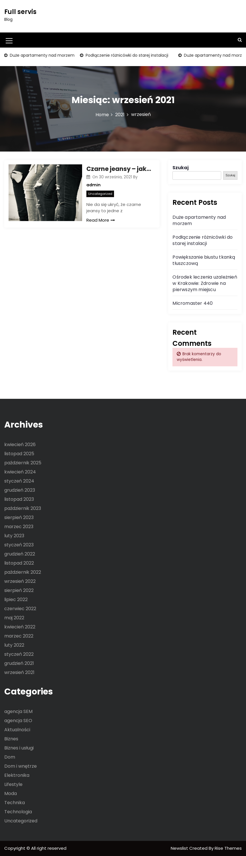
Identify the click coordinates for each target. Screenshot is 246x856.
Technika (14, 802)
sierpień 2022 (19, 590)
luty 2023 (14, 535)
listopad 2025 (19, 453)
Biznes (11, 739)
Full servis (20, 11)
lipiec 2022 (16, 599)
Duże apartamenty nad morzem (42, 55)
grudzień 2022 (19, 554)
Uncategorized (100, 193)
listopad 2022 (19, 563)
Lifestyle (13, 784)
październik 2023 (22, 508)
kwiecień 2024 (20, 472)
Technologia (18, 811)
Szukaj (180, 167)
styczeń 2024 (19, 481)
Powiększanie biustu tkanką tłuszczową (203, 260)
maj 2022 (14, 617)
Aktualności (17, 729)
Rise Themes (228, 848)
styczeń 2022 (19, 654)
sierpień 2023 (19, 517)
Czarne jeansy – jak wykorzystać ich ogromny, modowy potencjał (118, 169)
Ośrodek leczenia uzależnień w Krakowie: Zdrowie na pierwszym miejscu (204, 283)
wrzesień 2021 (19, 672)
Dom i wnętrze (20, 766)
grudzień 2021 (19, 663)
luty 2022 (14, 645)
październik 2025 (22, 462)
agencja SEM (18, 711)
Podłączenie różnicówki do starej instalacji (126, 55)
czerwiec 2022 (20, 608)
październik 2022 (22, 572)
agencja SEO (18, 720)
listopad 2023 (19, 499)
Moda (10, 793)
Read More (100, 220)
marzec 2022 (18, 636)
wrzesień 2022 (20, 581)
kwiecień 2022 (19, 627)
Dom (9, 757)
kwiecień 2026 (20, 444)
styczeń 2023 (19, 545)
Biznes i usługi (19, 748)
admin (93, 185)
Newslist (180, 848)
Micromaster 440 (192, 303)
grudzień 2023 (19, 490)
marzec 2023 (18, 526)
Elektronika (16, 775)
